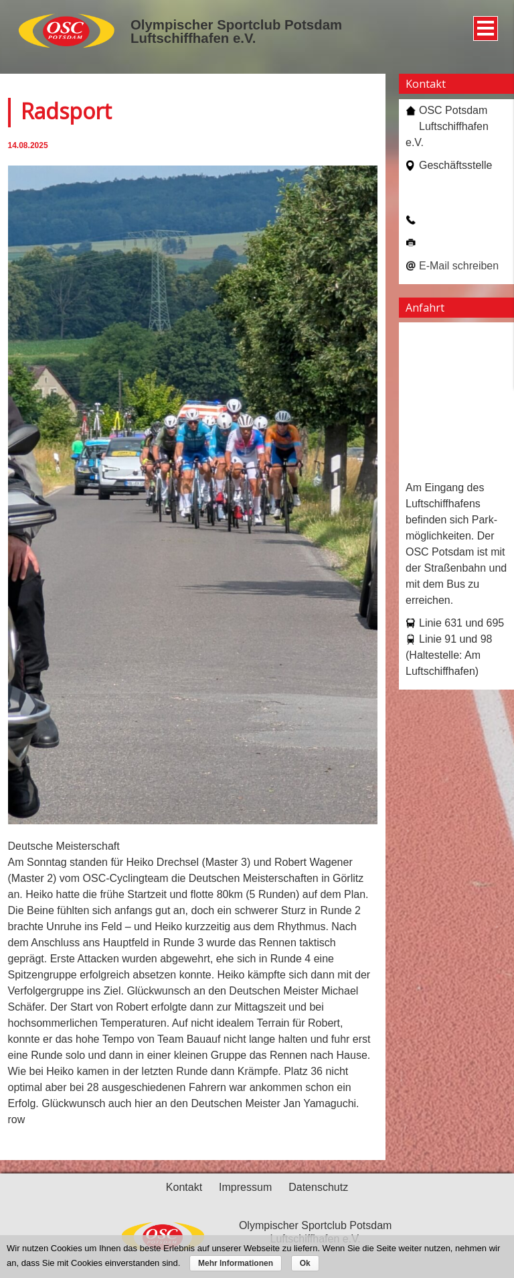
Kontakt (184, 1187)
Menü (483, 23)
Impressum (245, 1187)
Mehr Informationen (235, 1263)
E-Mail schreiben (459, 265)
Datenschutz (318, 1187)
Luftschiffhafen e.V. (193, 38)
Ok (305, 1263)
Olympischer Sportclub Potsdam (236, 24)
